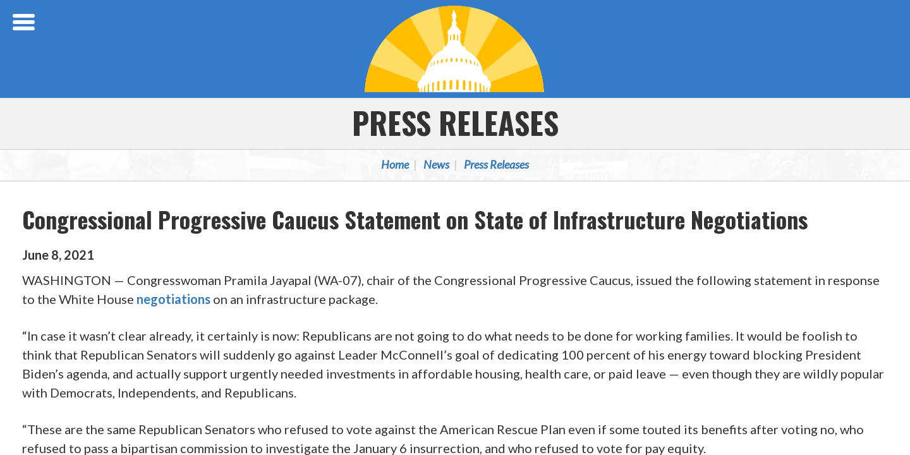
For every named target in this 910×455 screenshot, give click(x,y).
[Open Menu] (25, 22)
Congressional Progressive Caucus (455, 49)
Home (395, 164)
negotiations (173, 298)
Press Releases (455, 122)
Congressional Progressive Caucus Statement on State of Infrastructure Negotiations (415, 219)
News (436, 164)
